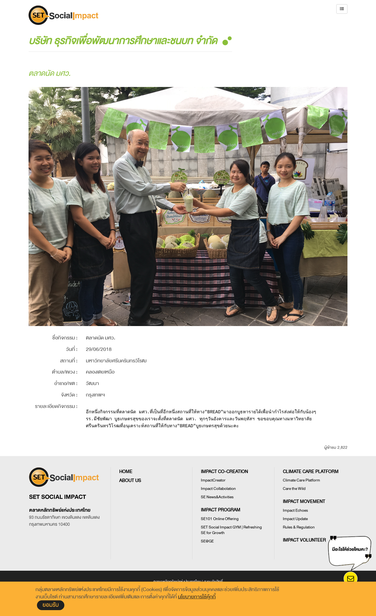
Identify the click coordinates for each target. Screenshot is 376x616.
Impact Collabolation (218, 488)
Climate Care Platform (301, 480)
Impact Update (295, 519)
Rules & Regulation (299, 527)
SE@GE (207, 541)
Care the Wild (294, 488)
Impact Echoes (295, 510)
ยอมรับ (51, 605)
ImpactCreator (213, 480)
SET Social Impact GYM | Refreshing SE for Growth (231, 530)
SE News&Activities (217, 497)
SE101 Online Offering (220, 519)
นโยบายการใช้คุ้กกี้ (197, 597)
